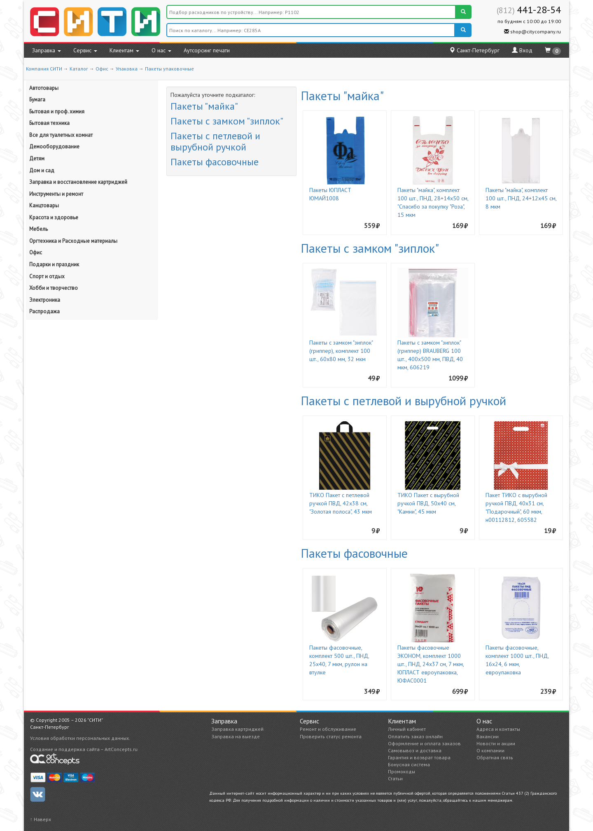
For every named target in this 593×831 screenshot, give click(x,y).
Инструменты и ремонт (56, 193)
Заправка (46, 50)
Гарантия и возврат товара (419, 757)
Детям (36, 158)
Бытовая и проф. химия (56, 111)
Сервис (85, 50)
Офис (102, 69)
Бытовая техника (49, 123)
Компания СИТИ (44, 69)
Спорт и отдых (47, 276)
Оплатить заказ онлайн (415, 736)
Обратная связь (494, 757)
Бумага (37, 99)
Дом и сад (41, 170)
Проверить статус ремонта (331, 736)
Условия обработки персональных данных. (80, 738)
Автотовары (43, 88)
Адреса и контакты (498, 729)
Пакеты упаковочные (169, 69)
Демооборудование (54, 146)
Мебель (38, 228)
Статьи (395, 778)
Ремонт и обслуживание (328, 729)
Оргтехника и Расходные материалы (73, 240)
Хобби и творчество (53, 287)
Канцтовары (44, 205)
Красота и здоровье (53, 217)
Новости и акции (495, 743)
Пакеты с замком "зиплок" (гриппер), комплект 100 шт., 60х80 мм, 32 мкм (341, 351)
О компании (490, 750)
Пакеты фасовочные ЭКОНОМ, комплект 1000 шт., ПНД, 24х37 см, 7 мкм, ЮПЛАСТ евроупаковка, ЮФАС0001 (430, 664)
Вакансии (487, 736)
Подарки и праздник (54, 264)
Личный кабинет (407, 729)
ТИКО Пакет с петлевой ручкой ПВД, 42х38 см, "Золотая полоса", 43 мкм (340, 503)
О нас (161, 50)
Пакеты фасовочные (214, 161)
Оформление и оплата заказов (424, 743)
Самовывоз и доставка (414, 750)
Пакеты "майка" (204, 106)
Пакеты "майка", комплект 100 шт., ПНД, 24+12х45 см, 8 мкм (521, 198)
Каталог (79, 69)
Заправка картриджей (237, 729)
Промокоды (401, 771)
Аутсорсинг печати (207, 50)
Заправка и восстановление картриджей (78, 181)
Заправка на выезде (235, 736)
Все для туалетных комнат (61, 134)
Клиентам (124, 50)
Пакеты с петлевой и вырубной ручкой (215, 141)
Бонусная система (409, 764)
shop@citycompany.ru (532, 31)
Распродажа (44, 311)
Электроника (44, 299)
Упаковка (127, 69)
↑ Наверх (40, 819)
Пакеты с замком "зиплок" (226, 121)
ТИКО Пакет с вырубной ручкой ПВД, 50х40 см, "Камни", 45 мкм (428, 503)
